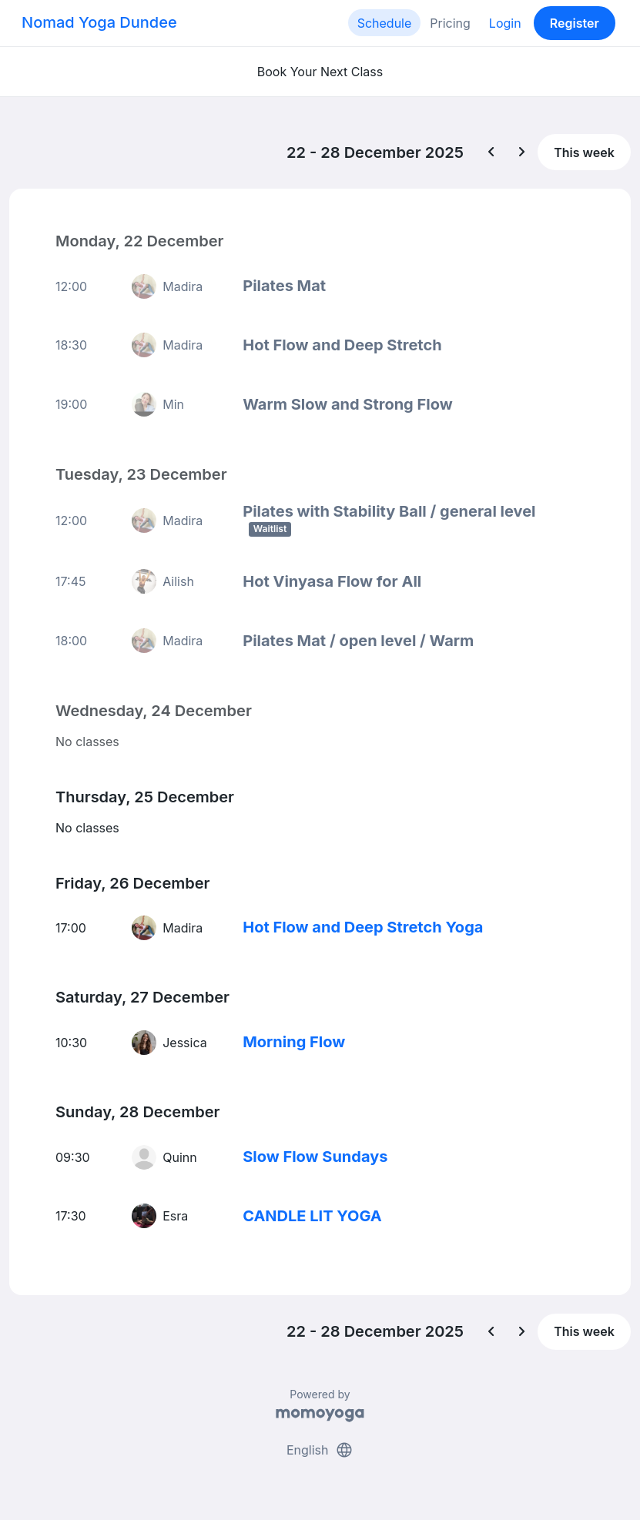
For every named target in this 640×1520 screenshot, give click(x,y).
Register (574, 23)
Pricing (450, 23)
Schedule (384, 23)
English (320, 1449)
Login (505, 23)
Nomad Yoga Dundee (99, 22)
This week (584, 152)
